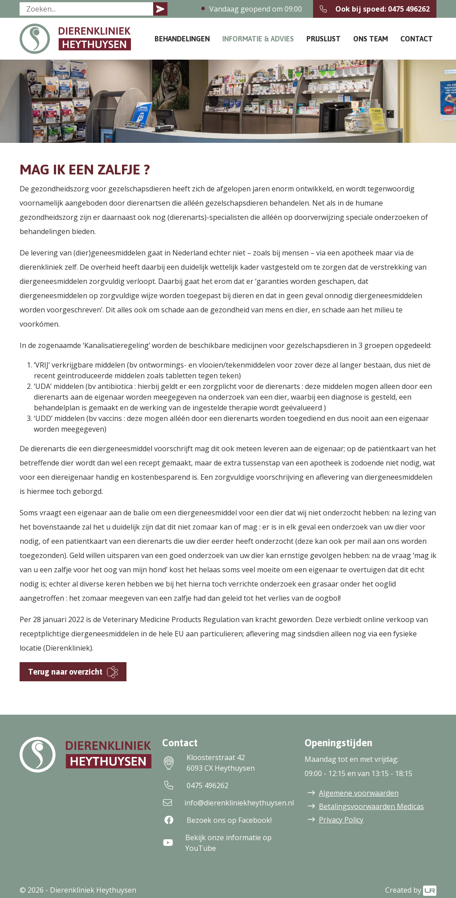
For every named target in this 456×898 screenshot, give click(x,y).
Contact (416, 39)
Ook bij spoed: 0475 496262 (375, 9)
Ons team (370, 39)
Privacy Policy (341, 820)
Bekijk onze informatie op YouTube (217, 843)
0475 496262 (195, 785)
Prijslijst (323, 39)
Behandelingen (182, 39)
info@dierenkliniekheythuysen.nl (228, 803)
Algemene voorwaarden (359, 793)
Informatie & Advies (258, 39)
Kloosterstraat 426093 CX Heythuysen (208, 762)
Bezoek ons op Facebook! (217, 820)
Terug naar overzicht (65, 671)
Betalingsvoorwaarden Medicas (371, 806)
